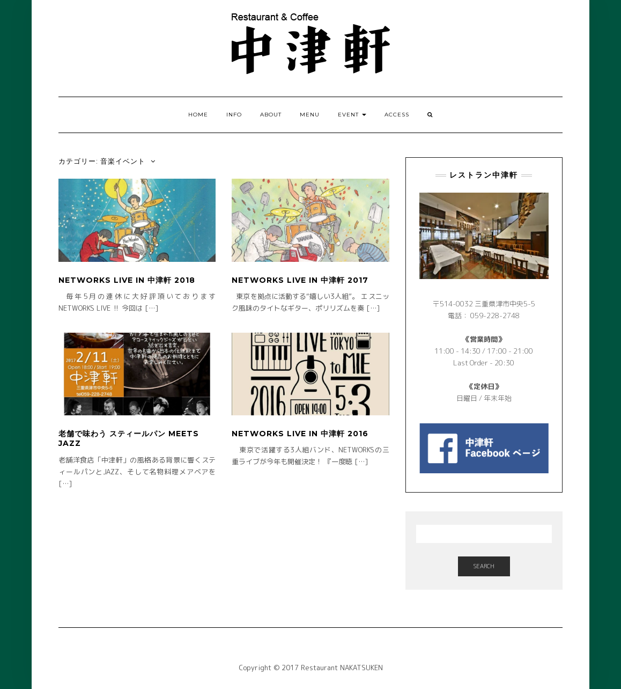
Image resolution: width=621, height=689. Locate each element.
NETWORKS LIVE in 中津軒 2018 (126, 280)
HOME (198, 114)
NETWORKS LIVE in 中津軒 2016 (300, 433)
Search (484, 566)
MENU (310, 114)
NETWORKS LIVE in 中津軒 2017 (300, 280)
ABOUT (271, 114)
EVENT (352, 114)
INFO (234, 114)
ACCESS (397, 114)
